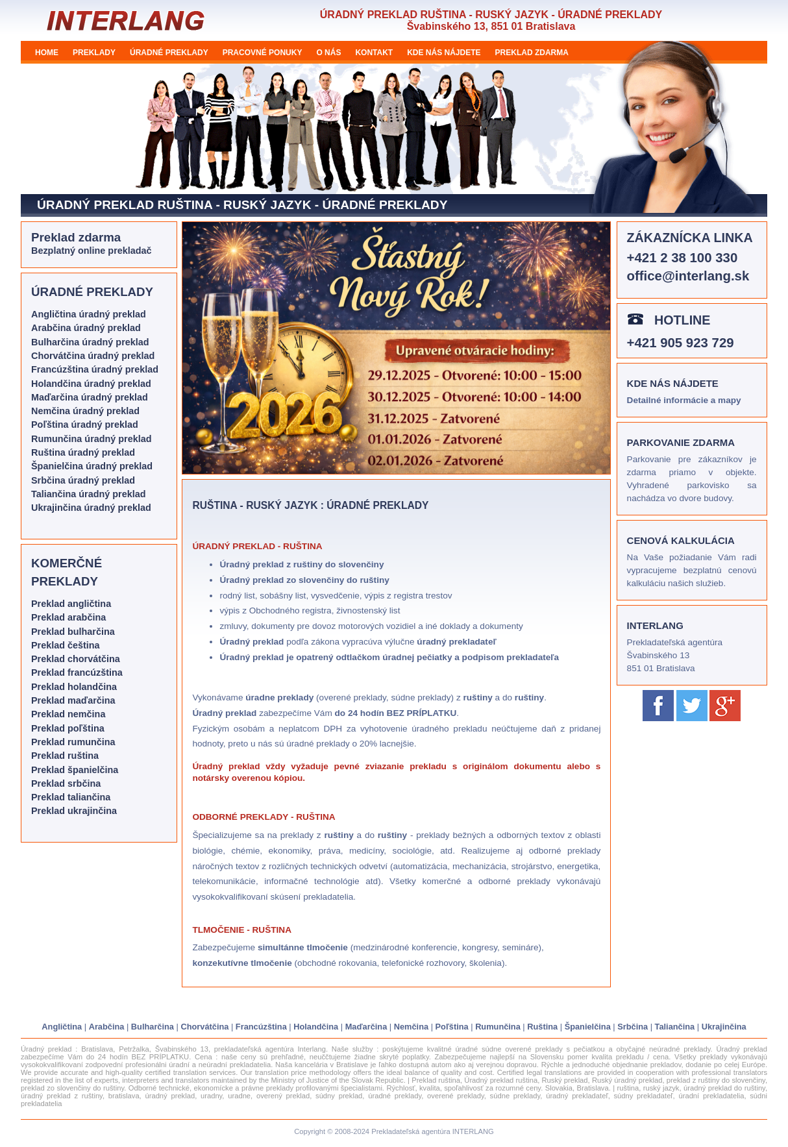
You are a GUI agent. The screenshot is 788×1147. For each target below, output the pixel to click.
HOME (46, 52)
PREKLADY (94, 52)
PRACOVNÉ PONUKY (262, 52)
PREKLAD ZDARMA (532, 52)
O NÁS (328, 52)
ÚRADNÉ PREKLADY (169, 52)
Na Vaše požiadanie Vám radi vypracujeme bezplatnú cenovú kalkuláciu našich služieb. (692, 570)
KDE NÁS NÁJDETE (443, 52)
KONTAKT (374, 52)
